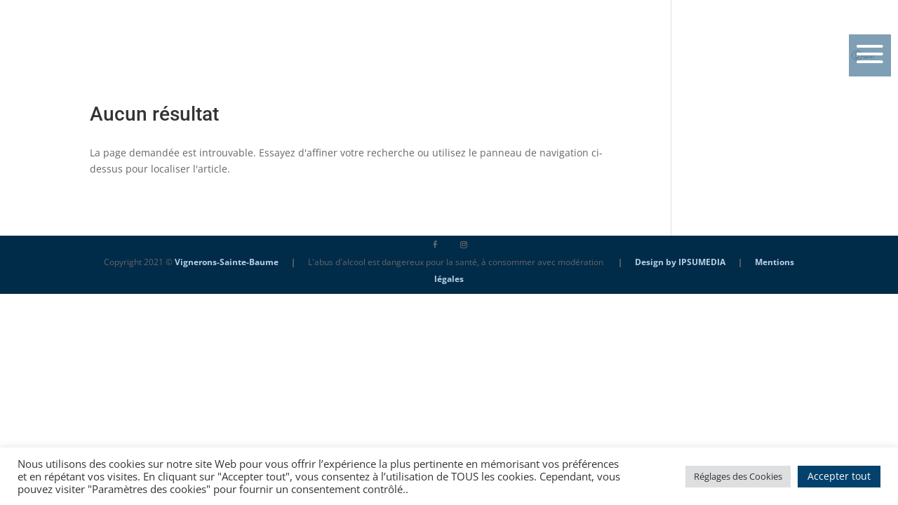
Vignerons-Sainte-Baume (227, 262)
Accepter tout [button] (839, 476)
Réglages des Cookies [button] (738, 476)
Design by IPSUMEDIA (680, 262)
